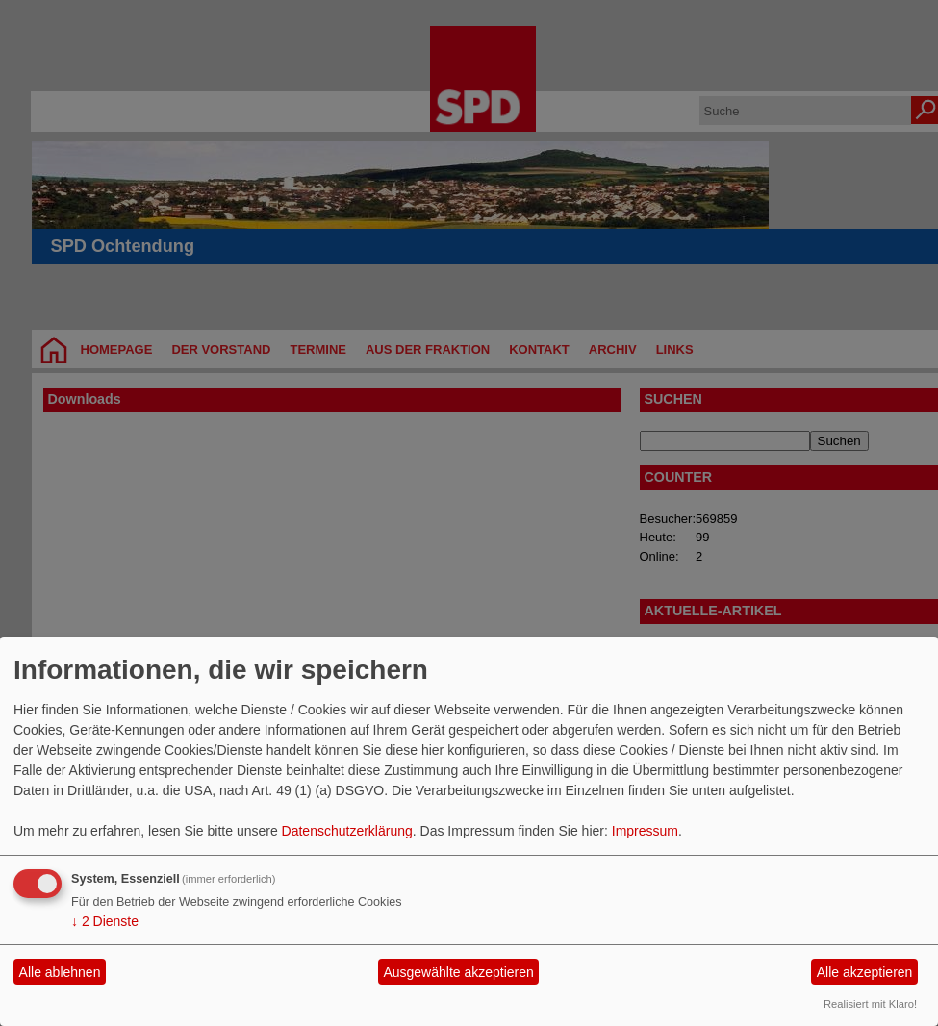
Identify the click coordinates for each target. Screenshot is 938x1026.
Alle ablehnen (60, 972)
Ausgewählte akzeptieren (458, 972)
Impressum (645, 830)
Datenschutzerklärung (347, 830)
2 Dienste (105, 921)
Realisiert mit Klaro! (870, 1004)
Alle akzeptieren (865, 972)
